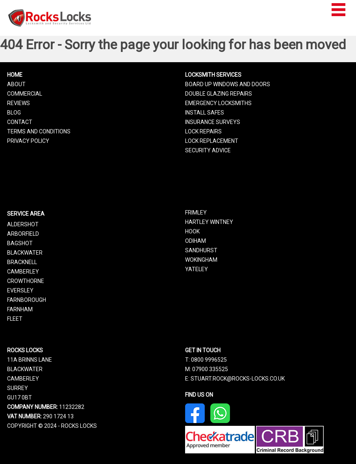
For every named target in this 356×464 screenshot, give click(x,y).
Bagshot (20, 243)
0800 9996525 (209, 360)
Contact (19, 122)
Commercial (24, 94)
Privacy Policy (28, 141)
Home (14, 75)
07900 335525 (210, 369)
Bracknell (22, 262)
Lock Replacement (211, 141)
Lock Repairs (203, 131)
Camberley (23, 271)
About (16, 84)
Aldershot (23, 224)
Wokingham (201, 260)
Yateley (196, 269)
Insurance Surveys (212, 122)
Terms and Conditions (38, 131)
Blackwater (25, 253)
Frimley (196, 212)
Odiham (195, 241)
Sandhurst (201, 250)
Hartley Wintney (209, 222)
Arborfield (23, 234)
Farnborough (26, 300)
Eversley (20, 290)
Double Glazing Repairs (218, 94)
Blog (14, 112)
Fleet (14, 319)
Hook (192, 231)
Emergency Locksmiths (218, 103)
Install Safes (204, 112)
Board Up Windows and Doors (227, 84)
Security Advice (208, 150)
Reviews (18, 103)
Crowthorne (25, 281)
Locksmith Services (213, 75)
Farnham (20, 309)
